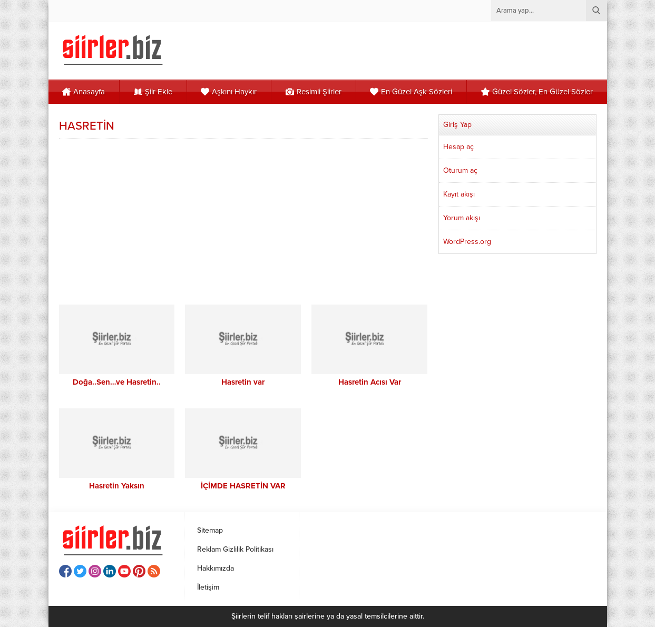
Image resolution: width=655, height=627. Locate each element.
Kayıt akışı (459, 194)
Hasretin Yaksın (116, 486)
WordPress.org (467, 241)
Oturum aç (460, 170)
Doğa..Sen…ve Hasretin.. (117, 382)
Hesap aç (458, 146)
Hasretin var (243, 382)
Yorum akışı (461, 217)
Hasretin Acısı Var (369, 382)
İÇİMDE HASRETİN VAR (243, 486)
